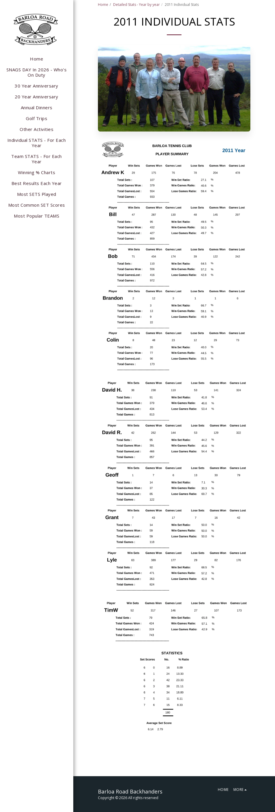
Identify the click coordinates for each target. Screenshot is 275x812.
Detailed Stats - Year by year (136, 4)
